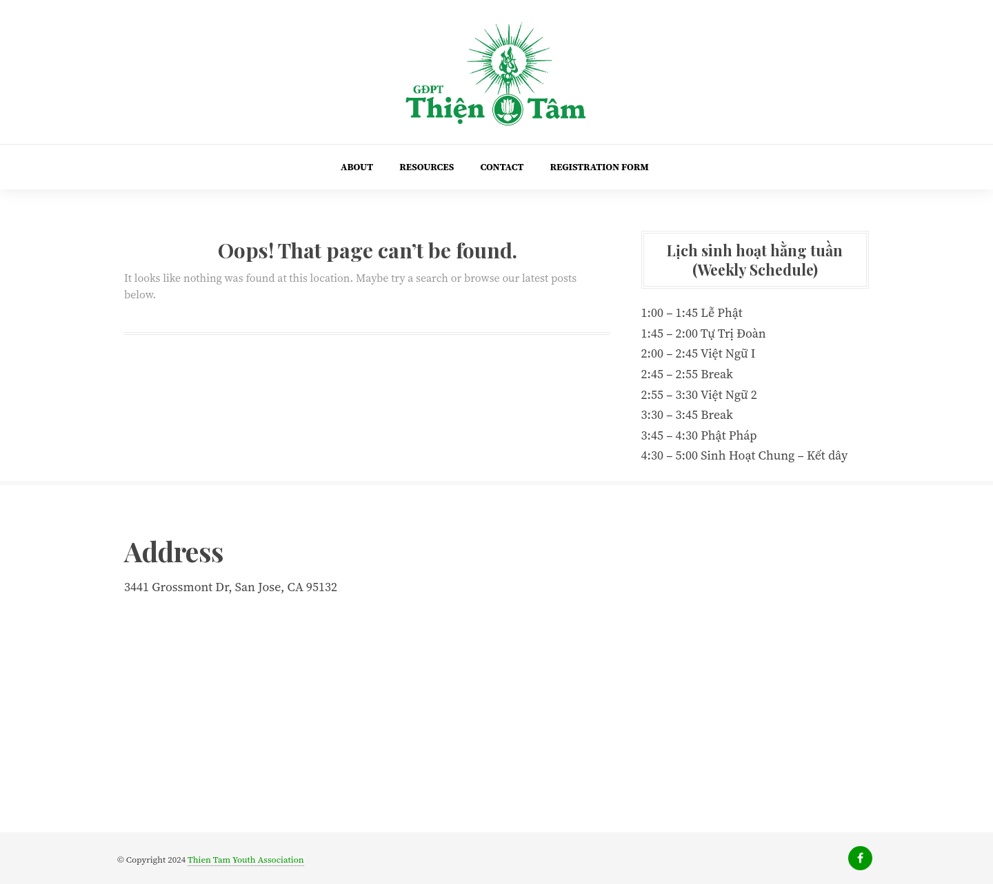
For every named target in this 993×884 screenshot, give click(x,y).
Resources (426, 167)
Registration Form (599, 167)
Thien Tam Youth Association (246, 859)
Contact (501, 167)
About (357, 167)
